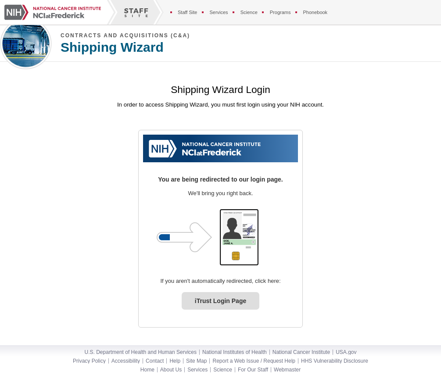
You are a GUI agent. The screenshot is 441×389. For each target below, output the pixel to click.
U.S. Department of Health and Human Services (141, 352)
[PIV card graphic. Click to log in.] (239, 237)
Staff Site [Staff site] (187, 12)
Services (197, 370)
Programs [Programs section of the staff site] (280, 12)
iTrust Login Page (220, 300)
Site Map (196, 361)
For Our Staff (253, 370)
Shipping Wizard (112, 47)
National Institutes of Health (234, 352)
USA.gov (346, 352)
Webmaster (287, 370)
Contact (155, 361)
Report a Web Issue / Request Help (253, 361)
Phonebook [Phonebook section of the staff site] (315, 12)
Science (222, 370)
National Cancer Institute (301, 352)
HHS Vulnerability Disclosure (334, 361)
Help (174, 361)
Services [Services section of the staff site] (218, 12)
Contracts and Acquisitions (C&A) (125, 35)
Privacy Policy (89, 361)
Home (147, 370)
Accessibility (125, 361)
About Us (171, 370)
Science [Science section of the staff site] (249, 12)
